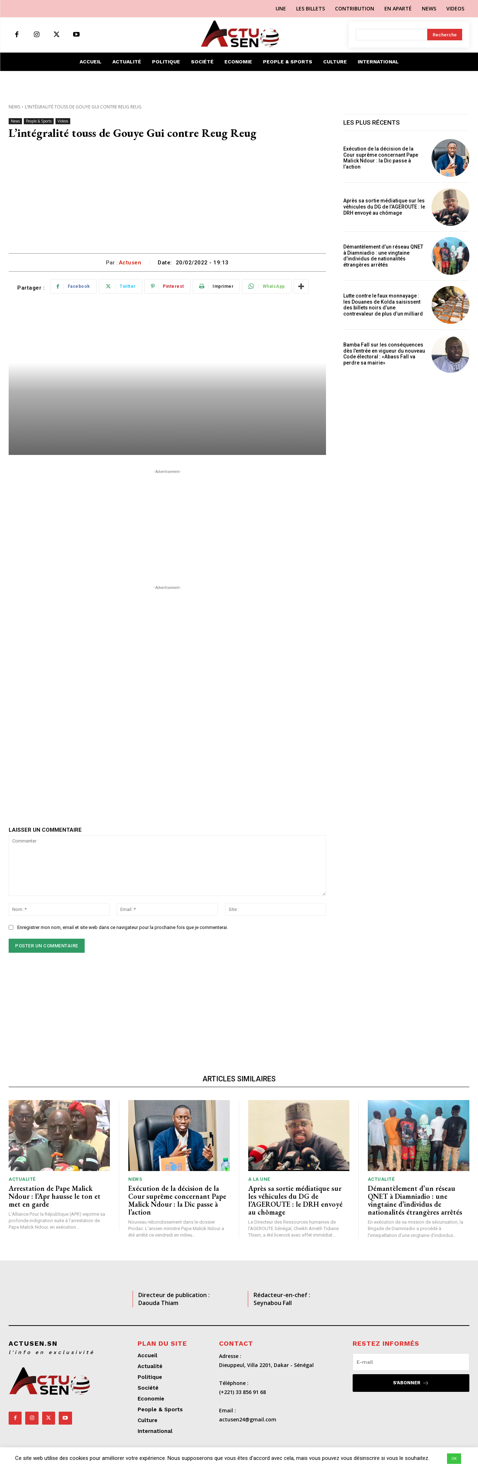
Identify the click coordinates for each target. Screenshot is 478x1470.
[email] (411, 1362)
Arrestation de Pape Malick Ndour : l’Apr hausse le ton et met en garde (54, 1196)
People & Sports (39, 121)
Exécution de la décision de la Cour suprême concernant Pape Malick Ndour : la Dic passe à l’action (380, 158)
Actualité (22, 1179)
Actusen (130, 262)
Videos (62, 121)
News (14, 107)
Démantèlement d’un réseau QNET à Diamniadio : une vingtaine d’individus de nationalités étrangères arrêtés (383, 256)
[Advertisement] (167, 199)
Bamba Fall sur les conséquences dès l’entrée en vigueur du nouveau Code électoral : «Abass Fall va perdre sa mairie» (384, 354)
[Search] (444, 34)
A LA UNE (259, 1179)
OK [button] (454, 1458)
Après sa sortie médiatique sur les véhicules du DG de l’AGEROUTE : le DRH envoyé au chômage (384, 207)
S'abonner (411, 1383)
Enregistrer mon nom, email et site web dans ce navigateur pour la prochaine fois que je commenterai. (122, 927)
